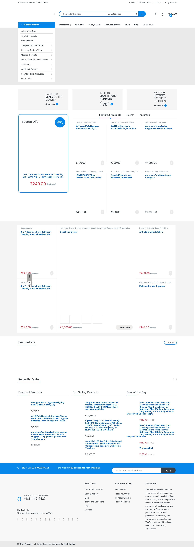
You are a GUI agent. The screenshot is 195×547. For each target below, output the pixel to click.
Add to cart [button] (51, 273)
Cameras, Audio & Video (32, 50)
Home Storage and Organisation (87, 228)
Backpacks (149, 172)
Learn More (102, 163)
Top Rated (144, 115)
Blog (136, 25)
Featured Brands (113, 25)
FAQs (87, 506)
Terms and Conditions (94, 502)
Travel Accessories (83, 122)
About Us (79, 25)
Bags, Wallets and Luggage (155, 122)
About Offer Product (94, 490)
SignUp (168, 470)
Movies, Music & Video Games (34, 59)
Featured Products (110, 115)
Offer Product (25, 544)
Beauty (155, 282)
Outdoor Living (128, 172)
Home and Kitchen (67, 228)
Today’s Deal (94, 25)
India (132, 2)
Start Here (64, 25)
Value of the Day (28, 31)
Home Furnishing (161, 228)
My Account (171, 2)
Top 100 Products (29, 36)
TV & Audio (26, 64)
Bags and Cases (145, 282)
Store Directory (91, 494)
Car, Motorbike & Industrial (32, 74)
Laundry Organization (121, 228)
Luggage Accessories (119, 122)
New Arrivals (27, 41)
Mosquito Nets (116, 172)
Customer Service (123, 498)
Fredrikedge (69, 544)
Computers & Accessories (32, 45)
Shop (158, 2)
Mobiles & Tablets (29, 55)
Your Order (145, 2)
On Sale (130, 115)
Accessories (26, 78)
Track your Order (122, 494)
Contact (88, 510)
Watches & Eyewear (30, 69)
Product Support (122, 502)
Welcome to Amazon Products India (33, 2)
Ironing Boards (106, 228)
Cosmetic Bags (165, 282)
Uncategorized (26, 228)
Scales (131, 122)
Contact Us (148, 25)
